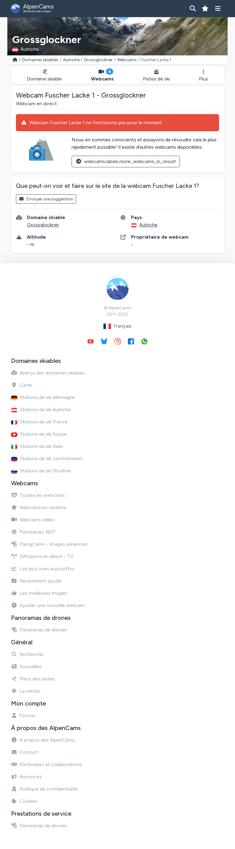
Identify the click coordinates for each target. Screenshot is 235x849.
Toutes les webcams (38, 495)
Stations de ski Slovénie (41, 471)
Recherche (27, 654)
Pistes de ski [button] (156, 75)
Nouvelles (26, 666)
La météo (25, 691)
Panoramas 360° (33, 532)
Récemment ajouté (36, 581)
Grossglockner (98, 59)
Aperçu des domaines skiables (48, 373)
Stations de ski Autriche (41, 409)
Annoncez (26, 777)
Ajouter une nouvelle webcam (48, 605)
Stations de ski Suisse (39, 434)
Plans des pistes (33, 679)
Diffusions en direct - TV (42, 556)
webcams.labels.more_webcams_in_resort (126, 161)
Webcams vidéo (32, 520)
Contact (24, 752)
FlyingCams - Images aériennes (49, 544)
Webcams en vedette (38, 507)
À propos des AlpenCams (43, 740)
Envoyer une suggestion (46, 199)
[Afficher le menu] (217, 8)
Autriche (71, 59)
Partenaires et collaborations (46, 764)
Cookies (24, 801)
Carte (21, 385)
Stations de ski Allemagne (43, 397)
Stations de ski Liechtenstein (47, 458)
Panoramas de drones (39, 630)
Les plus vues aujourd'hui (42, 569)
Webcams (127, 59)
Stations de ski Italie (37, 446)
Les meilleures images (39, 593)
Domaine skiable (44, 75)
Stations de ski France (39, 422)
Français (117, 326)
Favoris (23, 715)
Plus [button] (203, 75)
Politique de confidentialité (44, 789)
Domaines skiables (40, 59)
